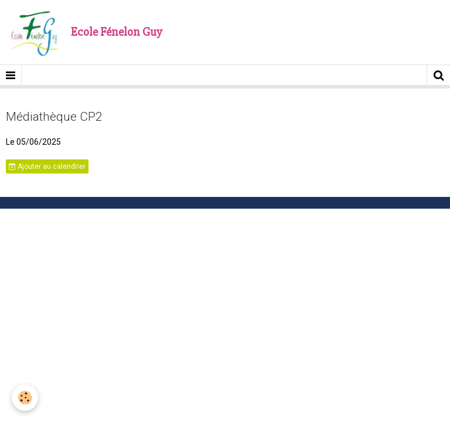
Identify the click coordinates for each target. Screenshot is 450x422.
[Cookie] (25, 397)
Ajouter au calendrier (47, 166)
